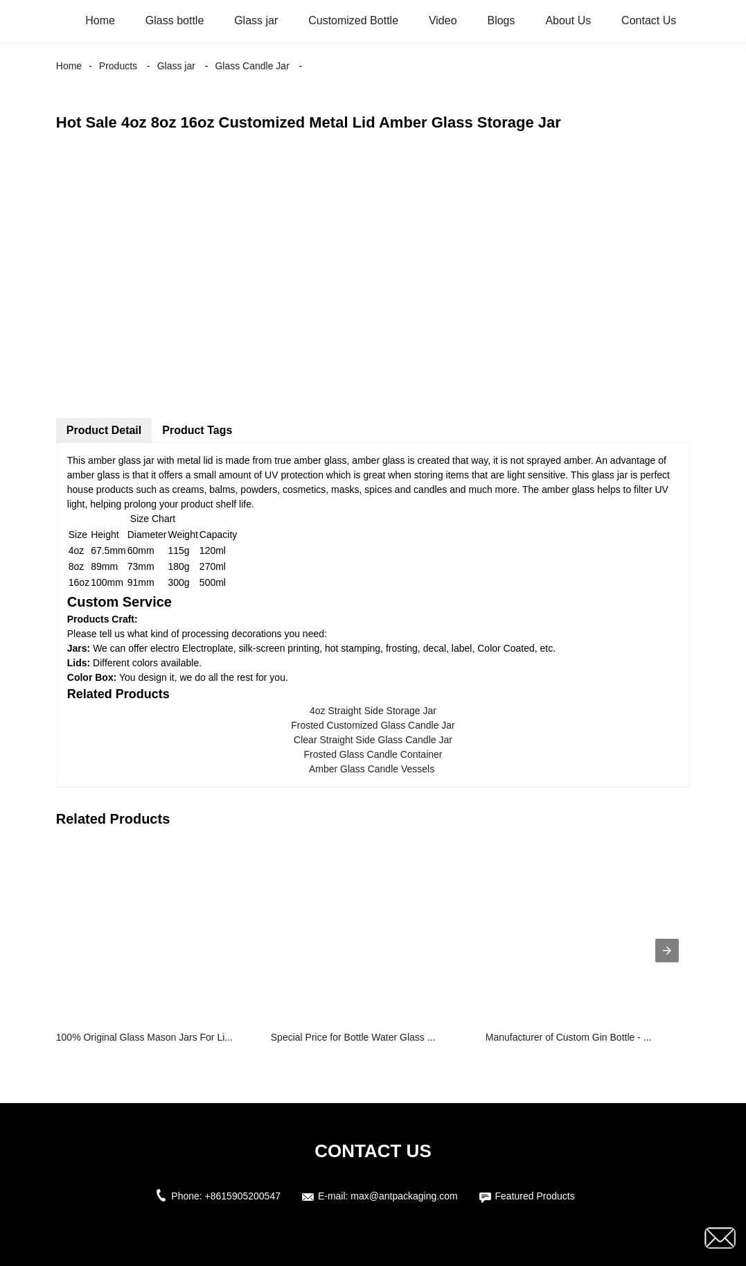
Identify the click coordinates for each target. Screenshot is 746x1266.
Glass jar (256, 20)
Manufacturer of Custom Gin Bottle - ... (569, 1037)
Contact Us (648, 20)
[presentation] (667, 950)
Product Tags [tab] (197, 430)
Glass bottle (174, 20)
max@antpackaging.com (403, 1196)
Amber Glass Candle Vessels (373, 768)
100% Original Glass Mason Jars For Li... (144, 1037)
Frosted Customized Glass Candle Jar (373, 725)
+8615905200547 (243, 1196)
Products (118, 65)
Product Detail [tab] (103, 430)
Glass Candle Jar (252, 65)
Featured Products (535, 1196)
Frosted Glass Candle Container (373, 754)
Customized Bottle (353, 20)
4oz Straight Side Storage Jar (373, 710)
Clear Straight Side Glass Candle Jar (373, 739)
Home (100, 20)
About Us (568, 20)
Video (443, 20)
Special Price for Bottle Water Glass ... (353, 1037)
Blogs (501, 20)
